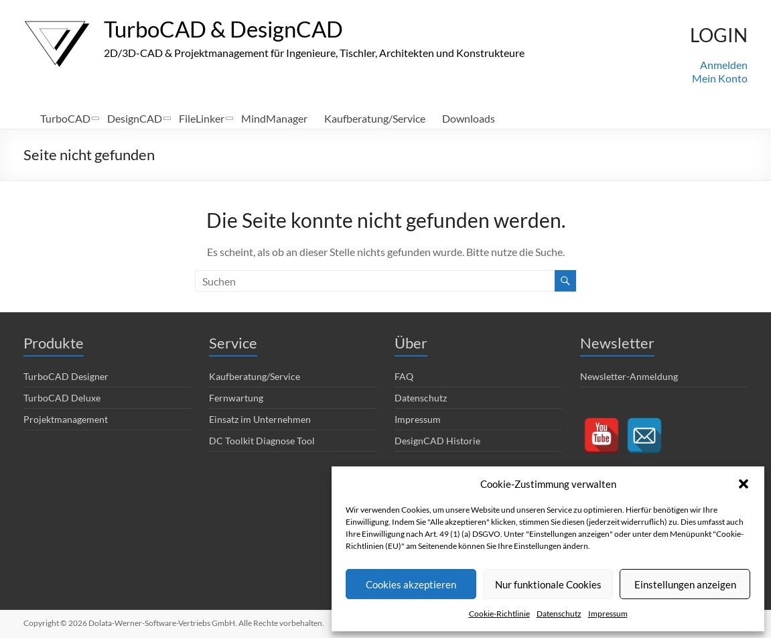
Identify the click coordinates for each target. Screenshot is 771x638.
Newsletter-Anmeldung (629, 376)
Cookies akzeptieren (411, 584)
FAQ (404, 376)
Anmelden (724, 64)
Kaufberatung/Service (374, 118)
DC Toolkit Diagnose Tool (262, 440)
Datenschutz (559, 614)
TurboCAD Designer (66, 376)
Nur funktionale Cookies (548, 584)
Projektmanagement (65, 419)
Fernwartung (236, 397)
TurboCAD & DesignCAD (235, 29)
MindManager (274, 118)
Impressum (608, 614)
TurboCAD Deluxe (61, 397)
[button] (743, 484)
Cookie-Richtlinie (499, 614)
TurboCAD (65, 118)
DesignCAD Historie (437, 440)
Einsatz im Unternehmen (260, 419)
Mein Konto (720, 78)
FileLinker (201, 118)
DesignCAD (134, 118)
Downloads (468, 118)
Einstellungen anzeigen (685, 584)
